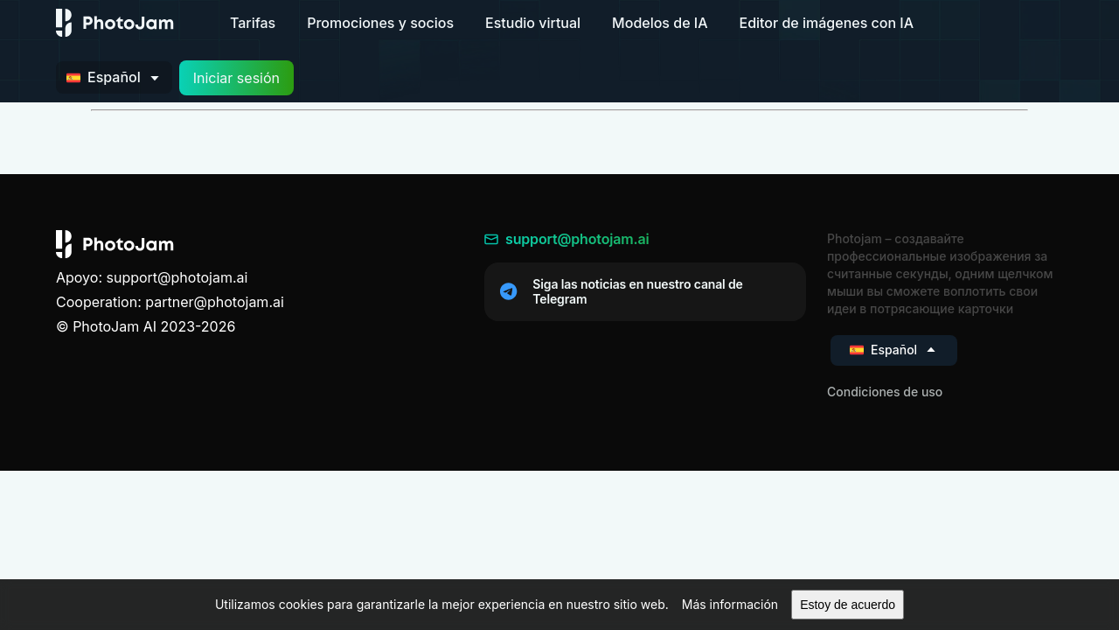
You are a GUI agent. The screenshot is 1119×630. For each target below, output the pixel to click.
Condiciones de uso (884, 391)
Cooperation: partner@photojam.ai (170, 302)
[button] (730, 604)
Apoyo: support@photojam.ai (151, 277)
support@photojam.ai (567, 239)
